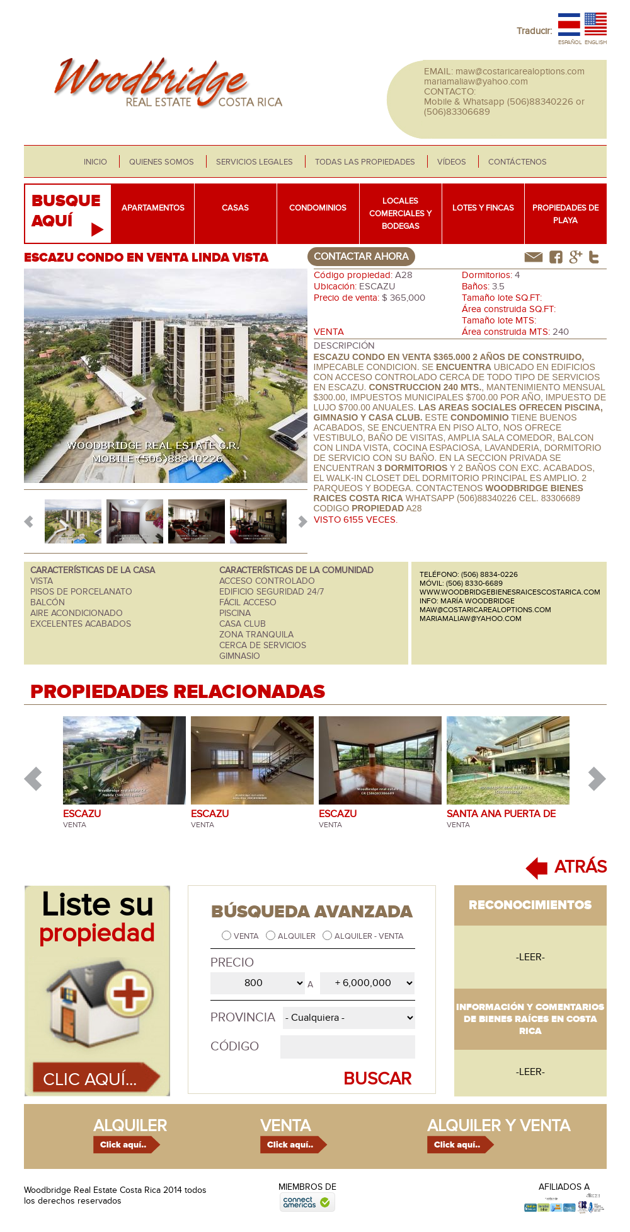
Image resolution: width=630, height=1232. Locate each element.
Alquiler (298, 936)
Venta (247, 936)
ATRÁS (580, 867)
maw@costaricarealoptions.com (520, 71)
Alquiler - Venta (369, 936)
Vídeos (451, 162)
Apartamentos (153, 208)
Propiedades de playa (565, 214)
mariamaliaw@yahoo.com (476, 81)
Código (234, 1046)
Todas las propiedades (365, 162)
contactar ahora (361, 256)
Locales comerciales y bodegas (400, 213)
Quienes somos (161, 162)
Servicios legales (254, 162)
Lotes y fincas (483, 208)
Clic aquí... (90, 1079)
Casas (235, 208)
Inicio (95, 162)
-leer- (530, 957)
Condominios (317, 208)
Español (570, 42)
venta (285, 1126)
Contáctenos (517, 162)
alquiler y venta (498, 1126)
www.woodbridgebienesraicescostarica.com (510, 592)
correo (533, 257)
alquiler (130, 1126)
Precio (232, 962)
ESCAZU (82, 814)
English (596, 42)
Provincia (242, 1017)
